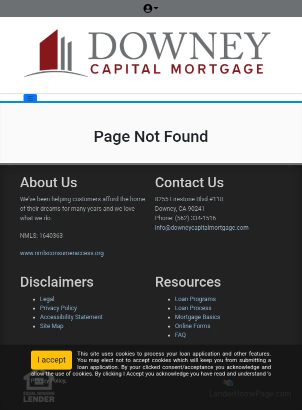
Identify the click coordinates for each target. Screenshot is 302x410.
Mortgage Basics (197, 317)
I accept (52, 360)
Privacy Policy (58, 308)
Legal (47, 299)
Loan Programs (195, 299)
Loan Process (193, 308)
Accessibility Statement (71, 317)
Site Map (52, 326)
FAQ (180, 335)
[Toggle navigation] (30, 98)
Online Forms (192, 326)
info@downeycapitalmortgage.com (201, 227)
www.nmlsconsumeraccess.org (62, 253)
